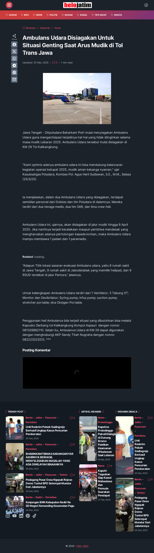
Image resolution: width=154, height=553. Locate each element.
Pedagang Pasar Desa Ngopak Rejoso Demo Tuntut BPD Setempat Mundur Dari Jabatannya (49, 483)
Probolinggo (105, 422)
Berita (29, 417)
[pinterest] (14, 72)
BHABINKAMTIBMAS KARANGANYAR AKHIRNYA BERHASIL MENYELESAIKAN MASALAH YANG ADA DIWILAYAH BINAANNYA (49, 459)
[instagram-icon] (8, 516)
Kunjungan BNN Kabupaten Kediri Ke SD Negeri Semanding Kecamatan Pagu (50, 503)
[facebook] (14, 44)
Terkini (63, 474)
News (101, 417)
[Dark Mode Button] (146, 5)
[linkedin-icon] (21, 516)
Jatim (39, 417)
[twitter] (14, 51)
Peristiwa (31, 422)
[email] (14, 79)
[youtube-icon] (14, 516)
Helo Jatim (82, 545)
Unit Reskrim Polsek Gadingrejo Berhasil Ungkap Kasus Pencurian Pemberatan (46, 430)
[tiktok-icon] (34, 516)
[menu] (9, 5)
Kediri (39, 497)
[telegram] (14, 65)
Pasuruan (50, 417)
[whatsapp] (14, 58)
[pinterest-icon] (28, 516)
